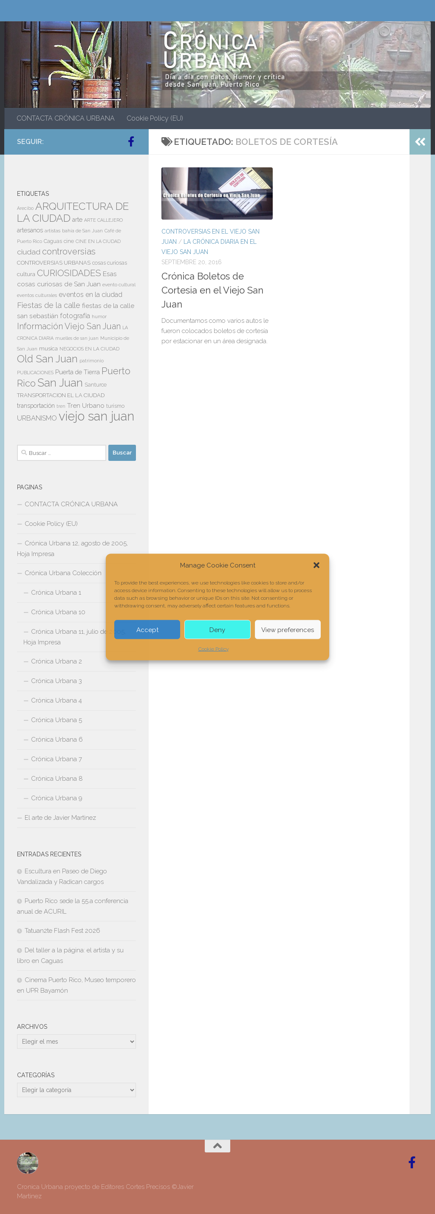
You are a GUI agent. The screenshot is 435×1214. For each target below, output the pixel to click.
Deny (217, 629)
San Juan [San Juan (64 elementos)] (60, 382)
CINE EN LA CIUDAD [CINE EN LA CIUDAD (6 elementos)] (98, 241)
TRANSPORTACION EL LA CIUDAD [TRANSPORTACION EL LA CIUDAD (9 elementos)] (61, 395)
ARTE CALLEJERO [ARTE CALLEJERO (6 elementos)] (103, 220)
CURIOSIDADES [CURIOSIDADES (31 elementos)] (69, 273)
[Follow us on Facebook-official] (131, 141)
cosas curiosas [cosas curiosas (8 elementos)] (109, 263)
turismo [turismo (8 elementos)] (115, 406)
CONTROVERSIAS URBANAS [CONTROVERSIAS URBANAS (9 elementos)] (53, 263)
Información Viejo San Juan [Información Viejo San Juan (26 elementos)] (69, 326)
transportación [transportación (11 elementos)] (36, 405)
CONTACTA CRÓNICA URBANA (66, 118)
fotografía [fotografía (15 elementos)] (75, 316)
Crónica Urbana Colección (63, 573)
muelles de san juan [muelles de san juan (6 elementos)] (77, 338)
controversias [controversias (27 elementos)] (69, 251)
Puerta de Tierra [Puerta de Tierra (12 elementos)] (77, 371)
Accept (147, 629)
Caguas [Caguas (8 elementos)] (53, 241)
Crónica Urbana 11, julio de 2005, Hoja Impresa (74, 637)
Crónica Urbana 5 (56, 720)
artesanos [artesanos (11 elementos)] (30, 230)
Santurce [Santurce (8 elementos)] (96, 385)
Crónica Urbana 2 (56, 661)
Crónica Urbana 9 (56, 798)
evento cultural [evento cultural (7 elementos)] (119, 285)
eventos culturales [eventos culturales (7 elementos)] (37, 295)
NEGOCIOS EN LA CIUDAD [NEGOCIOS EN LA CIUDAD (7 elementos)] (89, 349)
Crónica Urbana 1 (56, 592)
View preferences (287, 629)
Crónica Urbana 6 (57, 739)
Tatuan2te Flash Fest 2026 (62, 930)
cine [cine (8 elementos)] (69, 241)
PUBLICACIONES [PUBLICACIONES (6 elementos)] (35, 372)
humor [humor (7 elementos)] (99, 316)
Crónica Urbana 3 (56, 681)
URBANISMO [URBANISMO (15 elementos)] (37, 418)
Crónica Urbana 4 (56, 700)
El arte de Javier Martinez (60, 818)
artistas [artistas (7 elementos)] (52, 231)
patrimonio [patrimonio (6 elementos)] (91, 360)
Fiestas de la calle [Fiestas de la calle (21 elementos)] (48, 305)
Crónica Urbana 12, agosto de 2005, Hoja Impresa (72, 548)
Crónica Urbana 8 (57, 778)
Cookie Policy (213, 649)
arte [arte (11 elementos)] (77, 219)
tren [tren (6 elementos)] (60, 406)
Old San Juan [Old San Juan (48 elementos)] (47, 359)
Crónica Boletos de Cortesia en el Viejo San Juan (212, 290)
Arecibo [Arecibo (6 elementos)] (25, 208)
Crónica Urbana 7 (56, 759)
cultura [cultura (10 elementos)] (26, 274)
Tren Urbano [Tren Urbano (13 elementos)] (86, 405)
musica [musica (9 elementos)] (48, 348)
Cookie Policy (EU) (155, 118)
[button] (316, 565)
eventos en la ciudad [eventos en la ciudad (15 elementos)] (90, 295)
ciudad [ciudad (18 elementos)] (28, 252)
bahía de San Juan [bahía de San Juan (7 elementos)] (82, 231)
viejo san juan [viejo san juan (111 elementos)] (96, 416)
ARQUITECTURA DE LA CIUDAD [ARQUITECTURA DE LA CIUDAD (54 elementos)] (73, 212)
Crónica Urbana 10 (58, 612)
